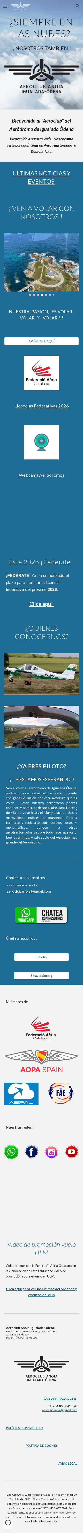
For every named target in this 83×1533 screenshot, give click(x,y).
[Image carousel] (41, 264)
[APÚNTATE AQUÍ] (41, 341)
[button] (5, 6)
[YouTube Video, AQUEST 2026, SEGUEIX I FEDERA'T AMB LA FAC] (41, 519)
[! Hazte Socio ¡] (41, 975)
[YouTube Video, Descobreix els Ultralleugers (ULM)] (41, 1199)
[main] (41, 27)
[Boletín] (41, 957)
